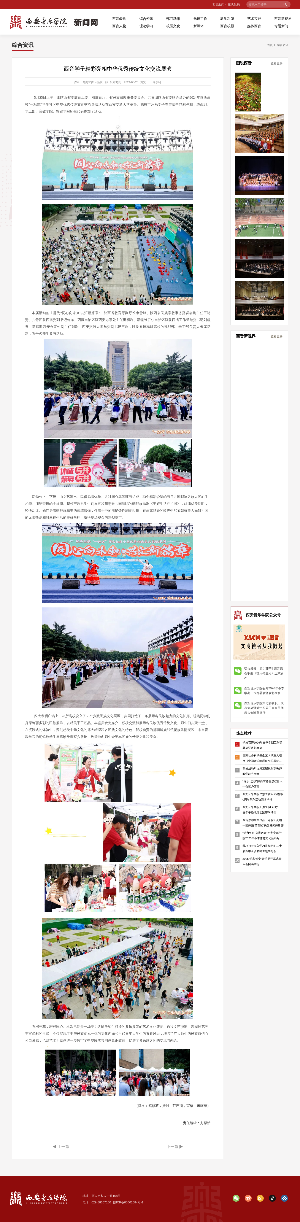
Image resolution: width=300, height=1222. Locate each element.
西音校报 (227, 26)
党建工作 (200, 19)
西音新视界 (283, 19)
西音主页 (217, 4)
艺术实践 (254, 19)
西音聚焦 (119, 19)
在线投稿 (234, 4)
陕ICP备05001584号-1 (128, 1202)
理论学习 (146, 26)
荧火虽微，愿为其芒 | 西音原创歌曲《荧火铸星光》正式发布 (264, 670)
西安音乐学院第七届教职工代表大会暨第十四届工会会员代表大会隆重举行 (264, 705)
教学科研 (227, 19)
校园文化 (173, 26)
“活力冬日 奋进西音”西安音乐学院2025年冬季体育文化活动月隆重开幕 (263, 843)
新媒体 (198, 26)
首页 (269, 45)
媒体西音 (254, 26)
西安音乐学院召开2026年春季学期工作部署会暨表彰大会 (264, 688)
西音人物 (119, 26)
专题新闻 (281, 26)
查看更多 (277, 63)
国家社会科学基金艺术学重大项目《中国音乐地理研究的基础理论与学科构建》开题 (262, 760)
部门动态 (173, 19)
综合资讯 (146, 19)
